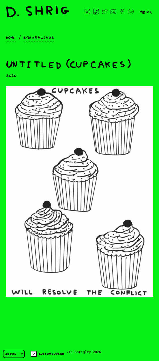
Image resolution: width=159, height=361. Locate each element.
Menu (146, 11)
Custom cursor (47, 354)
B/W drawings (39, 37)
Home (11, 37)
